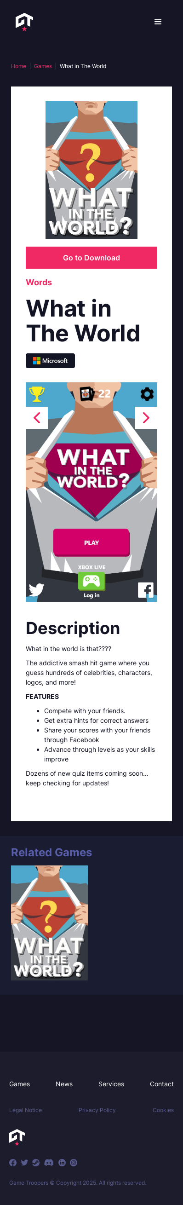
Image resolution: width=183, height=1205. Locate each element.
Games (43, 66)
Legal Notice (25, 1110)
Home (18, 66)
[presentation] (37, 418)
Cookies (163, 1110)
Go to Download (91, 257)
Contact (162, 1084)
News (64, 1084)
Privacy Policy (97, 1110)
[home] (22, 22)
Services (111, 1084)
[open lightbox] (91, 492)
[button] (158, 22)
